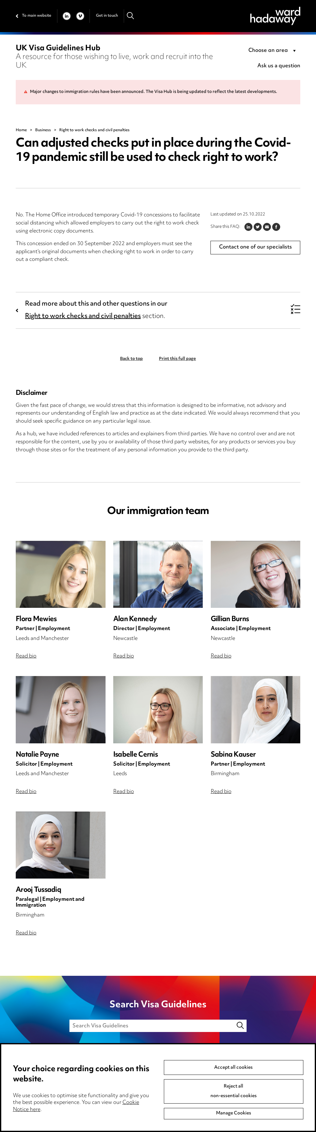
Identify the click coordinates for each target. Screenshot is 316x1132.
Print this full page (177, 359)
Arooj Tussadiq (38, 890)
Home (21, 130)
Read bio (26, 656)
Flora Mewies (36, 619)
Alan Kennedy (135, 619)
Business (43, 130)
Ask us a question (278, 66)
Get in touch (107, 16)
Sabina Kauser (233, 755)
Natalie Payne (37, 755)
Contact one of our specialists (255, 247)
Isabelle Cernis (135, 755)
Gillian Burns (230, 619)
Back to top (131, 359)
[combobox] (273, 50)
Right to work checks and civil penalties (83, 316)
